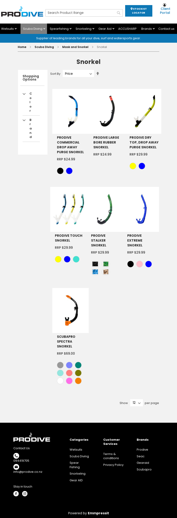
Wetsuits (8, 29)
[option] (60, 171)
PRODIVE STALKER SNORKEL (98, 240)
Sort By (55, 74)
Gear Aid (105, 29)
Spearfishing (59, 29)
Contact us (166, 29)
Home (22, 47)
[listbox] (71, 171)
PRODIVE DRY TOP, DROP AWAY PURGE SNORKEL (144, 142)
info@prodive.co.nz (27, 472)
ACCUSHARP (127, 29)
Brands (147, 29)
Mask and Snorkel (75, 47)
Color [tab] (31, 102)
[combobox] (84, 13)
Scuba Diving (33, 29)
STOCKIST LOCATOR (139, 11)
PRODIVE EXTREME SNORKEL (134, 240)
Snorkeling (84, 29)
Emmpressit (98, 513)
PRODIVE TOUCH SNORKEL (68, 238)
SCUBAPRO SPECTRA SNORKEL (66, 341)
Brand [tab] (31, 128)
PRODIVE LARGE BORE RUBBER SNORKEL (106, 142)
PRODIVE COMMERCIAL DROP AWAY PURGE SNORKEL (70, 144)
